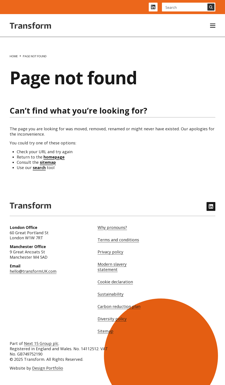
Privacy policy (110, 251)
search (39, 167)
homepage (54, 157)
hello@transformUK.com (33, 271)
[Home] (14, 56)
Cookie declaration (115, 281)
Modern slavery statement (112, 267)
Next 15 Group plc (41, 343)
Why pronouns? (112, 227)
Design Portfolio (47, 368)
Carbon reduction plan (119, 306)
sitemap (48, 162)
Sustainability (110, 294)
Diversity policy (112, 318)
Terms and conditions (118, 239)
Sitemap (105, 331)
